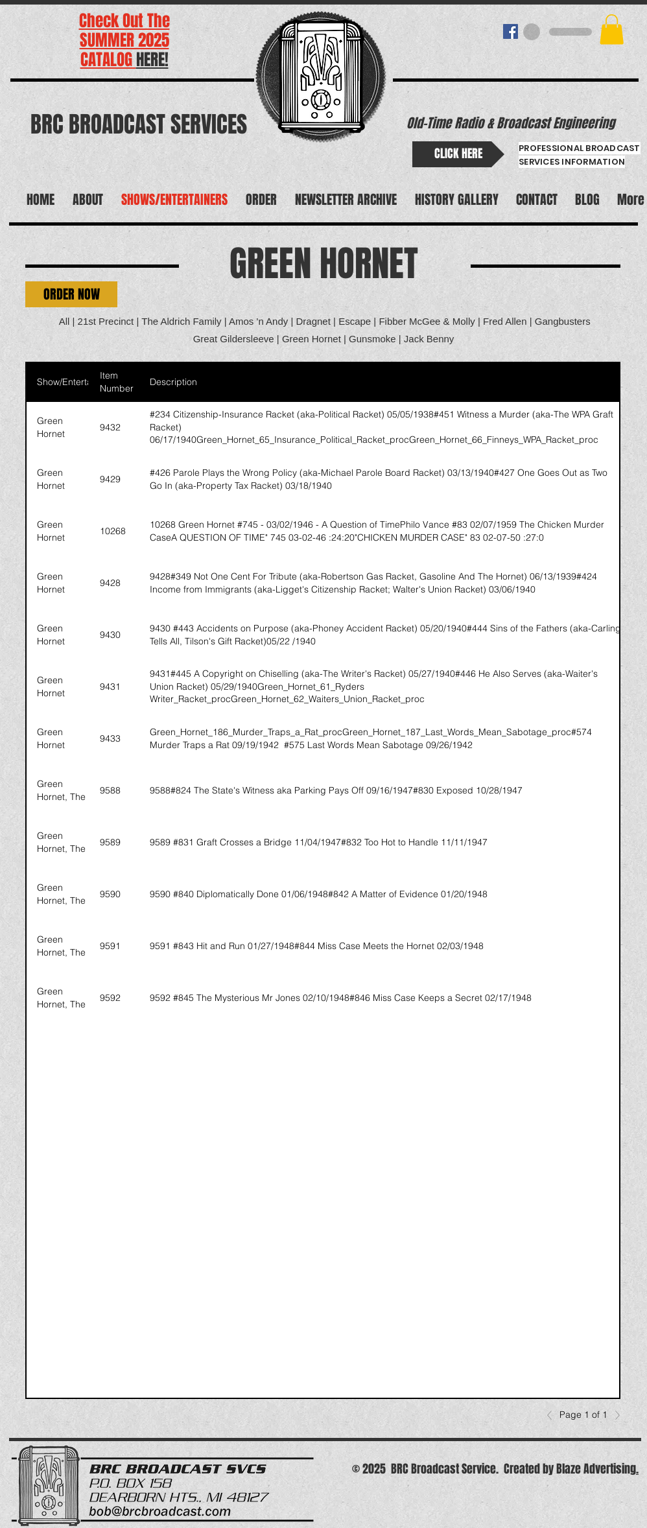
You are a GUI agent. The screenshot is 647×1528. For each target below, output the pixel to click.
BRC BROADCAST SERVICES (138, 124)
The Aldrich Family (181, 321)
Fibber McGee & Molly (427, 321)
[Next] (613, 1415)
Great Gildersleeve (233, 338)
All (64, 321)
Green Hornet (313, 338)
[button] (611, 29)
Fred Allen (505, 321)
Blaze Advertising (596, 1469)
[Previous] (553, 1415)
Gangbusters (563, 321)
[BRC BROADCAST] (510, 31)
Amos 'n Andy (258, 321)
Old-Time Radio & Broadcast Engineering (510, 123)
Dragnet (313, 321)
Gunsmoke (372, 338)
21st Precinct (106, 321)
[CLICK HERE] (458, 154)
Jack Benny (429, 338)
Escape (354, 321)
